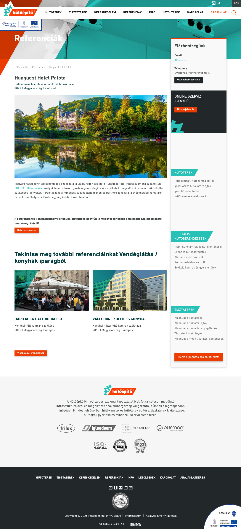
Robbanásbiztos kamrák (190, 262)
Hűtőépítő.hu (21, 11)
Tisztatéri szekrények (188, 333)
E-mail (111, 488)
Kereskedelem (105, 12)
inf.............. (223, 3)
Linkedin (126, 488)
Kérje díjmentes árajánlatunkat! (198, 357)
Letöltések (171, 12)
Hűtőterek (53, 12)
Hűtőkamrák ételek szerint (191, 196)
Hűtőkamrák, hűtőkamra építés (194, 180)
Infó (152, 12)
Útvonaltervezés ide (188, 79)
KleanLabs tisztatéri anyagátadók (195, 328)
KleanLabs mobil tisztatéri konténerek (199, 338)
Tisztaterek (78, 12)
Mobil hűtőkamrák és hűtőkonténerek (198, 246)
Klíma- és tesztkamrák (189, 257)
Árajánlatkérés (223, 12)
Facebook (116, 488)
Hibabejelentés (185, 109)
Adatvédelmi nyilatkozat (161, 515)
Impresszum (133, 515)
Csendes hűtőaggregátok (190, 252)
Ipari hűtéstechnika (186, 191)
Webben (115, 515)
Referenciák (132, 12)
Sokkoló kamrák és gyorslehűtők (195, 267)
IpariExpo (131, 488)
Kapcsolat (195, 12)
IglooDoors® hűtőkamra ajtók (192, 186)
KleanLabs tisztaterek (188, 318)
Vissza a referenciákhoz (30, 353)
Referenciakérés (26, 230)
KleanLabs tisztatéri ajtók (190, 323)
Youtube (121, 488)
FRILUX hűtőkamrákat (29, 188)
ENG (236, 3)
